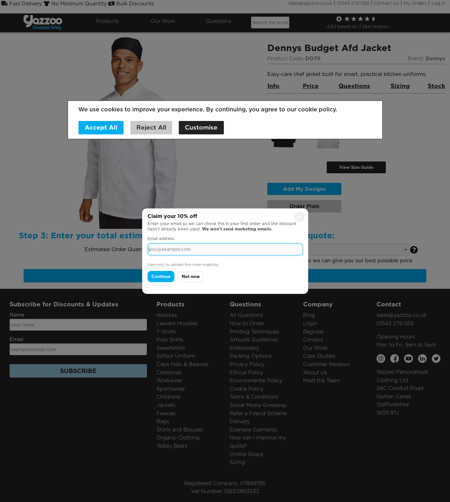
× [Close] (299, 217)
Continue (161, 276)
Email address (161, 238)
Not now (191, 276)
